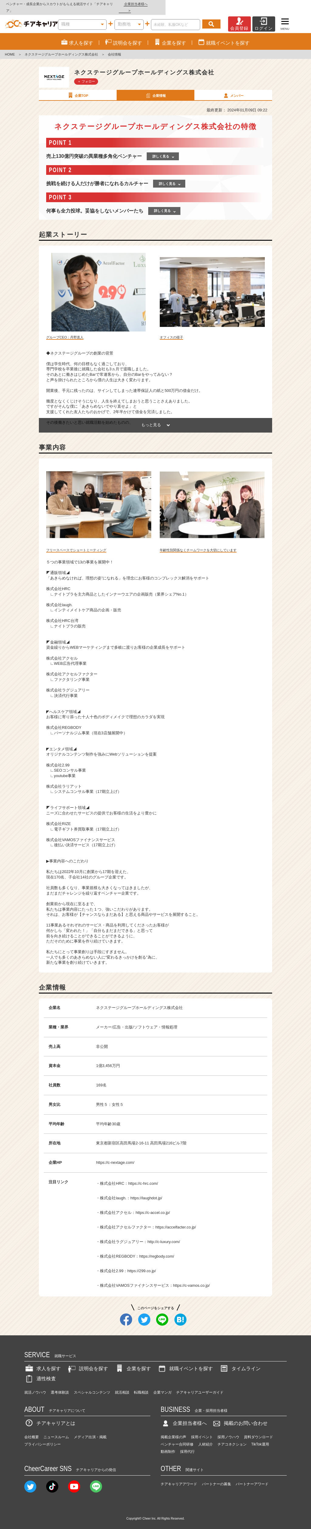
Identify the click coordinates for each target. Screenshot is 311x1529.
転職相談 (141, 1386)
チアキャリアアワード (179, 1477)
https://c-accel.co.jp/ (152, 1206)
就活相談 (122, 1386)
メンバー (233, 88)
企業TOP (77, 88)
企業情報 (155, 88)
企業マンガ (162, 1386)
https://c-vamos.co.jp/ (191, 1278)
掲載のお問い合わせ (240, 1417)
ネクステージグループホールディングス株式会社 (61, 48)
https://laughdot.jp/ (146, 1191)
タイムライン (240, 1362)
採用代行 (187, 1445)
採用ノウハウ (228, 1431)
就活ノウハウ (35, 1386)
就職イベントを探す (185, 1362)
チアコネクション (232, 1438)
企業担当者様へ (286, 4)
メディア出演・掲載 (90, 1431)
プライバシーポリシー (42, 1438)
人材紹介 (205, 1438)
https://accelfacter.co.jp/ (175, 1220)
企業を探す (132, 1362)
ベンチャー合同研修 (177, 1438)
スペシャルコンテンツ (92, 1386)
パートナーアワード (252, 1477)
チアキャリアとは (49, 1417)
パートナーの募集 (216, 1477)
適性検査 (40, 1372)
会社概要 (31, 1431)
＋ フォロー (86, 74)
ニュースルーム (56, 1431)
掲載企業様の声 (173, 1431)
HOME (10, 48)
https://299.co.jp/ (141, 1264)
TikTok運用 (260, 1438)
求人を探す (42, 1362)
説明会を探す (87, 1362)
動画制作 (168, 1445)
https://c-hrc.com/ (143, 1176)
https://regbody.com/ (156, 1249)
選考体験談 (60, 1386)
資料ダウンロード (258, 1431)
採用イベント (202, 1431)
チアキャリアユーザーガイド (200, 1386)
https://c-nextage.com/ (115, 1156)
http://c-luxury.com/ (163, 1235)
